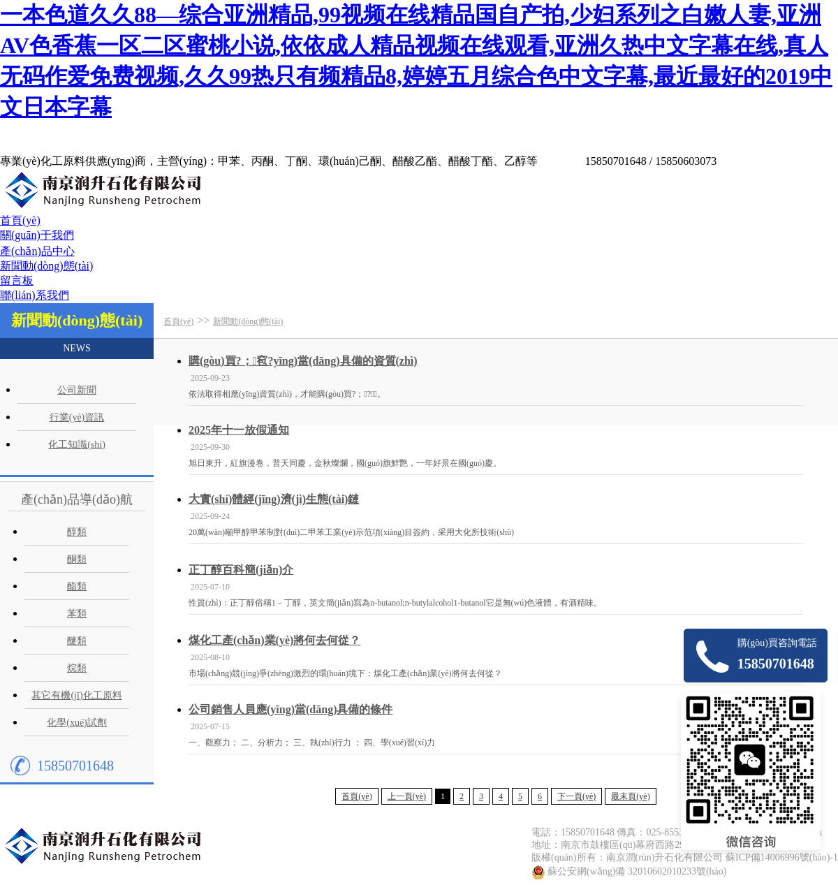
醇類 (77, 532)
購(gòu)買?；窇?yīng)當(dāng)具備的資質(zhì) (303, 361)
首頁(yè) (20, 220)
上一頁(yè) (407, 796)
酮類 (77, 559)
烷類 (77, 668)
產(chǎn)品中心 (37, 251)
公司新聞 (76, 390)
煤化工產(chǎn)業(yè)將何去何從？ (274, 640)
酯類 (77, 586)
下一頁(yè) (576, 796)
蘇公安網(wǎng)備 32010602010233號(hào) (636, 871)
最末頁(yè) (630, 796)
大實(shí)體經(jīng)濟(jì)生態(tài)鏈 (274, 499)
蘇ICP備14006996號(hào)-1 (782, 857)
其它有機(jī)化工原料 (76, 695)
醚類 (77, 641)
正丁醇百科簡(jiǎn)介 (241, 570)
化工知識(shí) (76, 444)
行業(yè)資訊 (77, 417)
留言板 (17, 280)
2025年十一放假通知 (239, 430)
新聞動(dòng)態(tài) (46, 266)
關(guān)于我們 (37, 235)
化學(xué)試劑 (77, 722)
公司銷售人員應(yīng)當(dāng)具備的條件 (290, 709)
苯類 (77, 613)
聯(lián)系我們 (34, 295)
